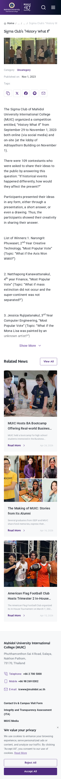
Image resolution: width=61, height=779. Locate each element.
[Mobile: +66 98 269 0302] (21, 681)
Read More (20, 753)
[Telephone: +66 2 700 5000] (23, 674)
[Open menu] (53, 7)
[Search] (43, 7)
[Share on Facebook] (26, 93)
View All (49, 361)
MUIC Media (11, 720)
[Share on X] (17, 93)
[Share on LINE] (34, 93)
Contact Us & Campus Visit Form (23, 703)
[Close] (57, 727)
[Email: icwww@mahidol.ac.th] (24, 689)
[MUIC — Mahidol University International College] (17, 7)
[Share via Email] (43, 93)
